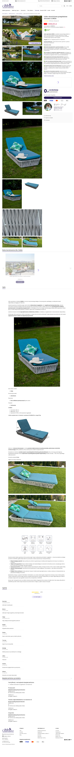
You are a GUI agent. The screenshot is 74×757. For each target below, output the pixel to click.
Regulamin (40, 732)
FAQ (20, 730)
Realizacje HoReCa (59, 737)
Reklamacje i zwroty (42, 737)
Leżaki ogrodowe (19, 13)
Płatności (39, 736)
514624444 (10, 708)
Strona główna (5, 13)
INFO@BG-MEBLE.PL (12, 696)
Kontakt (21, 732)
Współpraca (58, 732)
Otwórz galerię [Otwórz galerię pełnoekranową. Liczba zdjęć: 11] (34, 43)
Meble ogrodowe (12, 13)
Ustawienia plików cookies (43, 733)
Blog (20, 735)
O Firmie (57, 730)
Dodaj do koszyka (58, 97)
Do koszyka (20, 282)
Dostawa (39, 735)
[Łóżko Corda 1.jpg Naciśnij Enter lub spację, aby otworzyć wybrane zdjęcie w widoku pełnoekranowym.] (12, 242)
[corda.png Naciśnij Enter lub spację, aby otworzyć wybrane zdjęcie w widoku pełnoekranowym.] (22, 30)
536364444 (11, 695)
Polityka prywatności (42, 730)
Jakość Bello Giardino (60, 733)
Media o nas (58, 736)
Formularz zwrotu (23, 733)
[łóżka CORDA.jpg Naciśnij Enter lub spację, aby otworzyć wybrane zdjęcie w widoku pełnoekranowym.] (32, 242)
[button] (64, 6)
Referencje (58, 735)
